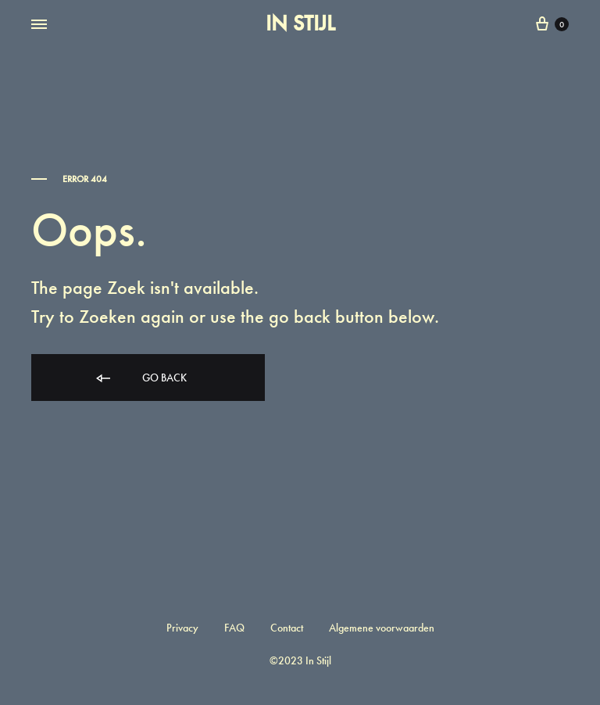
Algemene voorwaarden (381, 628)
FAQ (234, 628)
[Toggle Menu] (39, 25)
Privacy (182, 628)
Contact (286, 628)
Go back (140, 378)
